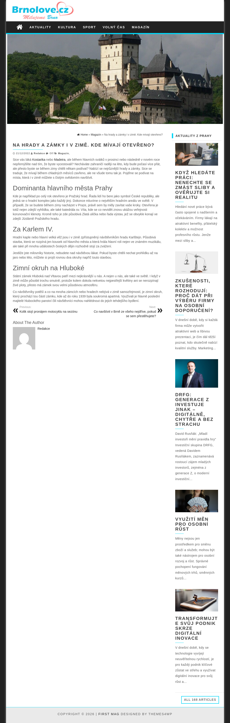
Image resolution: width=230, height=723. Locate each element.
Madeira (60, 159)
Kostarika (38, 159)
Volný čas (114, 27)
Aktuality (40, 27)
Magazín (141, 27)
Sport (89, 27)
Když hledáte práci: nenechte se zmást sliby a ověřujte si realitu (195, 185)
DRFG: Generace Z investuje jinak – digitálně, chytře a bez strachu (194, 409)
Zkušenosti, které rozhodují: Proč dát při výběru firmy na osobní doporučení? (195, 295)
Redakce (39, 153)
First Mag (108, 714)
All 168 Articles (200, 699)
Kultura (67, 27)
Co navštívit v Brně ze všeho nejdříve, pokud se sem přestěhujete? (123, 311)
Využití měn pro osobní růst (192, 524)
